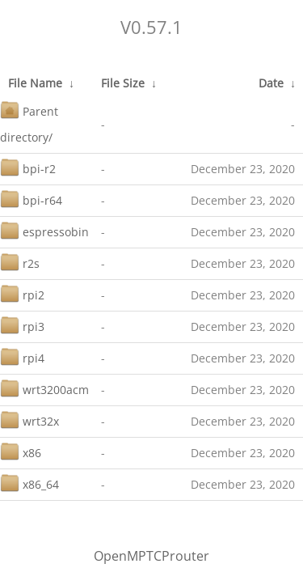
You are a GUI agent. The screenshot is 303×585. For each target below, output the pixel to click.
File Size (123, 83)
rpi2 (22, 293)
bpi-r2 (28, 167)
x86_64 (29, 482)
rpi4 (22, 356)
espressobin (44, 230)
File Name (35, 83)
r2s (20, 261)
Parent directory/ (29, 122)
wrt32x (29, 419)
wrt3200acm (44, 388)
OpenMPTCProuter (151, 556)
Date (271, 83)
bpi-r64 (31, 198)
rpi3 (22, 325)
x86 (20, 451)
